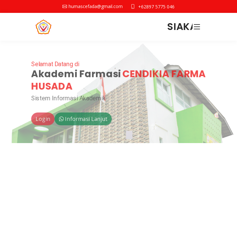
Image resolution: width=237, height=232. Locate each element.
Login (40, 119)
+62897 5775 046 (156, 7)
